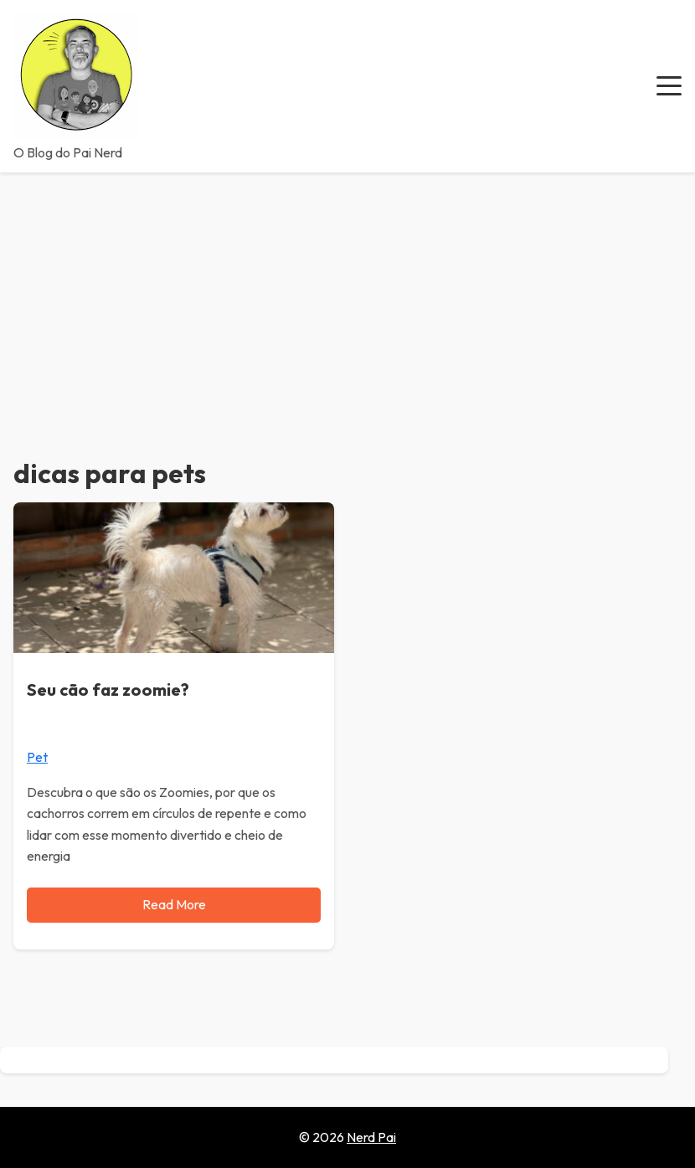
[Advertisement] (347, 298)
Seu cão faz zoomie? (108, 689)
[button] (669, 86)
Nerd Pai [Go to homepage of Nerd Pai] (371, 1137)
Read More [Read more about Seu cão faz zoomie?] (174, 904)
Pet (37, 757)
